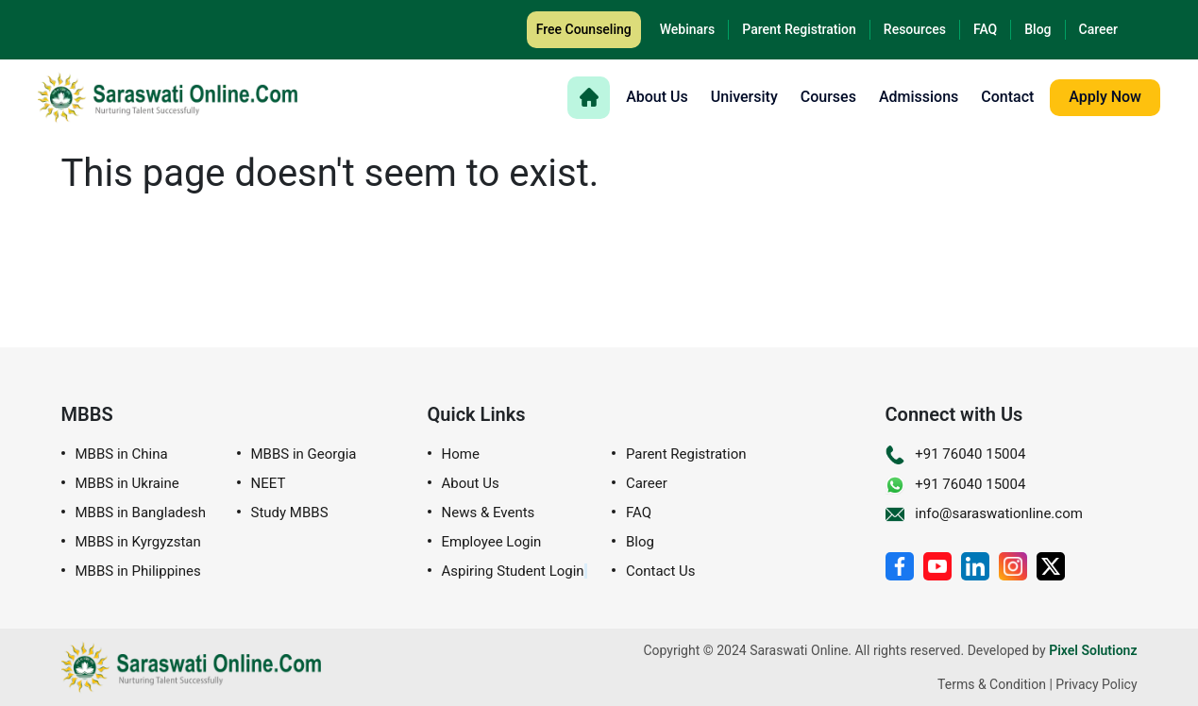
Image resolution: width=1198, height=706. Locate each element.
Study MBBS (290, 513)
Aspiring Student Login (513, 571)
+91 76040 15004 (956, 453)
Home (461, 454)
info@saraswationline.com (984, 513)
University (744, 97)
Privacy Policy (1096, 684)
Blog (1037, 29)
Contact (1007, 97)
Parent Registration (799, 29)
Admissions (918, 97)
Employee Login (492, 542)
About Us (657, 97)
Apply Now (1105, 97)
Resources (915, 29)
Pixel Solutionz (1093, 650)
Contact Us (661, 571)
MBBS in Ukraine (127, 484)
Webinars (688, 29)
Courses (828, 97)
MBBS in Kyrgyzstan (138, 542)
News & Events (488, 513)
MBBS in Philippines (138, 571)
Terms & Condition (991, 684)
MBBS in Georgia (304, 454)
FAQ (985, 29)
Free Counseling (584, 29)
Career (1098, 29)
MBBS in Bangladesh (141, 513)
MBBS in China (122, 454)
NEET (268, 484)
